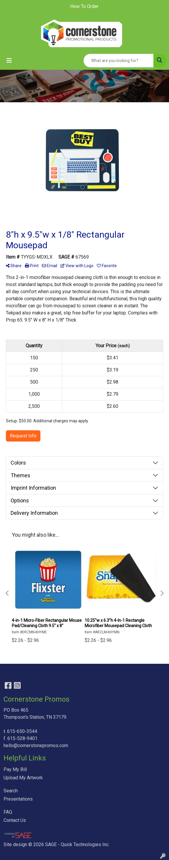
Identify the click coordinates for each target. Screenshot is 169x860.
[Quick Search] (118, 60)
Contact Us (15, 820)
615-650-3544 (22, 731)
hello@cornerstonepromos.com (36, 745)
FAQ (8, 812)
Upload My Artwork (23, 778)
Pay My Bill (15, 769)
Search (11, 791)
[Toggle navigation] (9, 60)
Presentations (18, 799)
